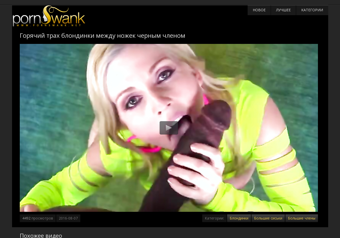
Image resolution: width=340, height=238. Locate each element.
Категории (312, 9)
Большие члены (301, 218)
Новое (259, 9)
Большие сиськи (268, 218)
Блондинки (239, 218)
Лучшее (283, 9)
